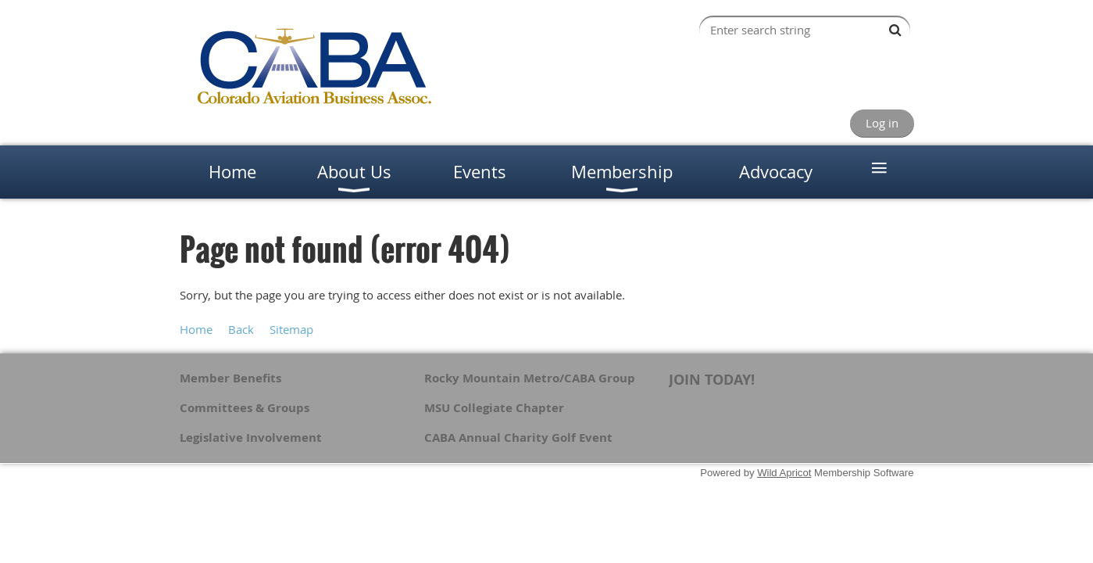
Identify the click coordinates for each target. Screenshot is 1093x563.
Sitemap (291, 329)
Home (196, 329)
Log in (882, 123)
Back (241, 329)
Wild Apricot (784, 473)
